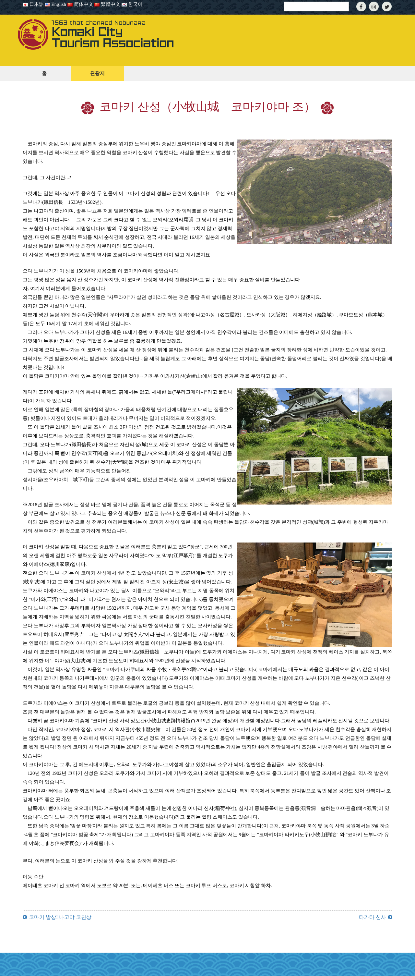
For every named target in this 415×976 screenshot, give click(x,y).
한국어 (132, 4)
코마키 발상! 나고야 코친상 (60, 917)
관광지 (97, 73)
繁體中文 (107, 4)
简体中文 (81, 4)
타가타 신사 (372, 917)
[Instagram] (373, 7)
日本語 (33, 4)
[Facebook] (361, 7)
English (55, 4)
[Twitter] (386, 7)
